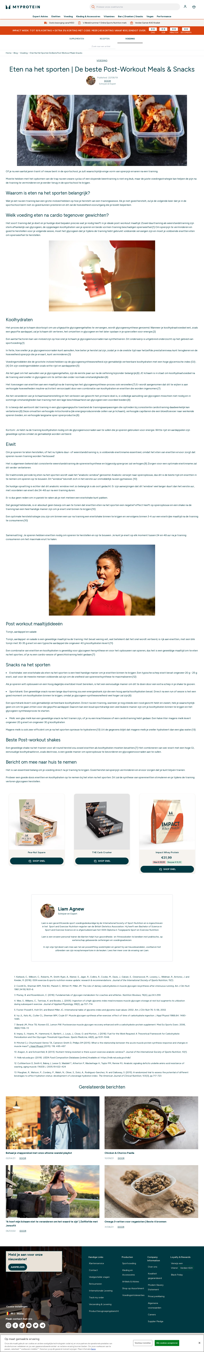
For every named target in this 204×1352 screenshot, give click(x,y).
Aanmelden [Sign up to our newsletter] (18, 1267)
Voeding (68, 16)
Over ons (152, 1266)
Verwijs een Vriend (182, 1266)
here (93, 1349)
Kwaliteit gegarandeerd (155, 1275)
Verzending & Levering (100, 1304)
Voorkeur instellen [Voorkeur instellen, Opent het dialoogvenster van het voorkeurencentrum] (143, 1343)
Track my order (96, 1297)
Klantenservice (96, 1263)
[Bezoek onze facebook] (15, 1325)
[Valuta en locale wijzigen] (41, 1313)
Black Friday (177, 1274)
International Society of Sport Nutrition (123, 923)
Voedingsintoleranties (133, 1295)
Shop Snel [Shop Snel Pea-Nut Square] (36, 861)
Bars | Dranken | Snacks (130, 16)
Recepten (105, 39)
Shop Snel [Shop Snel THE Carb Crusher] (102, 861)
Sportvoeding (129, 1263)
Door (107, 81)
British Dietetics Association (109, 926)
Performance (164, 16)
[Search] (93, 6)
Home (8, 53)
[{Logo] (23, 7)
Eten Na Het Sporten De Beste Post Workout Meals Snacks (56, 53)
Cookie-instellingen (16, 1306)
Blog (16, 53)
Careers (152, 1314)
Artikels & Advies (130, 1281)
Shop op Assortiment (133, 1288)
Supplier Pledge (155, 1321)
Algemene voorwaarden (154, 1305)
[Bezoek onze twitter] (36, 1325)
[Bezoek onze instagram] (8, 1325)
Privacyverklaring (156, 1296)
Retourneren (95, 1283)
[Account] (185, 7)
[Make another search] (102, 46)
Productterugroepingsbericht (104, 1311)
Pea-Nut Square (36, 852)
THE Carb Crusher (102, 852)
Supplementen (76, 39)
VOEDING (102, 60)
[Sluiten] (199, 1343)
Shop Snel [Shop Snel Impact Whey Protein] (167, 869)
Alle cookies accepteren (167, 1343)
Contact (93, 1270)
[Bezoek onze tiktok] (22, 1325)
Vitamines (109, 16)
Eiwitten (55, 16)
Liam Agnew (71, 908)
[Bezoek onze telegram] (42, 1325)
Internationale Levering (100, 1290)
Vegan (149, 16)
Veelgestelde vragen (99, 1277)
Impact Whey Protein (167, 852)
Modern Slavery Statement (155, 1287)
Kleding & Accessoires (88, 16)
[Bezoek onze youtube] (29, 1325)
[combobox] (135, 6)
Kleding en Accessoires (128, 1272)
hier (115, 950)
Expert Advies (40, 16)
